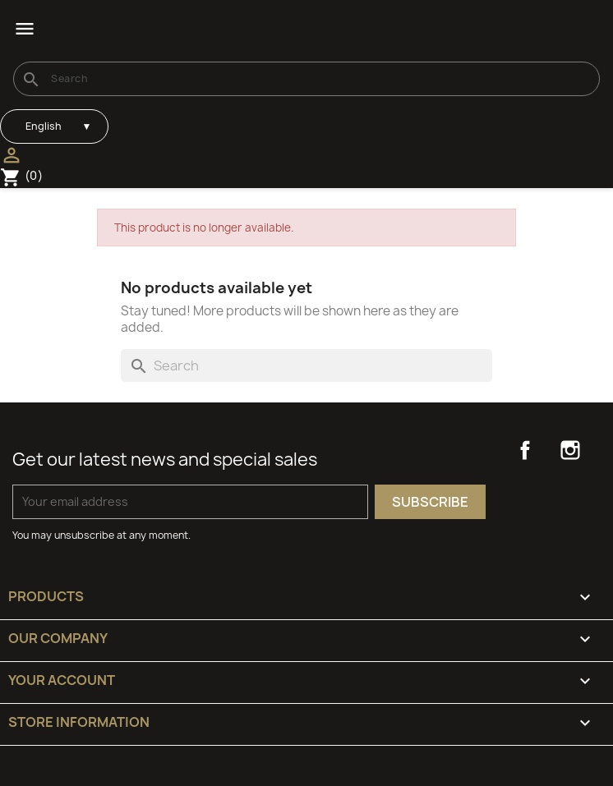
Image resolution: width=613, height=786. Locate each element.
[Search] (306, 79)
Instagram (570, 450)
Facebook (525, 450)
